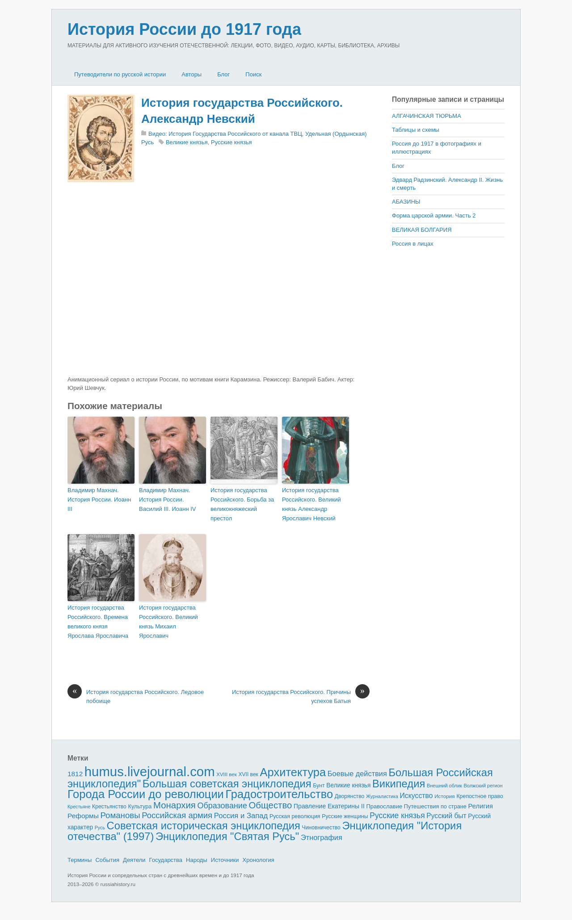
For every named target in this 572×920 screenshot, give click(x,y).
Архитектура (293, 772)
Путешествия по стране (435, 806)
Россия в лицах (412, 243)
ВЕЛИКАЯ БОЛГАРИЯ (422, 229)
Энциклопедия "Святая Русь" (227, 836)
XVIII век (226, 774)
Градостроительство (279, 794)
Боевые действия (357, 773)
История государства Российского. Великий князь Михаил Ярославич (168, 621)
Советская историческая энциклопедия (203, 826)
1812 (75, 774)
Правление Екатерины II (329, 806)
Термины (79, 860)
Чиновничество (321, 827)
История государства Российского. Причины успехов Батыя (301, 696)
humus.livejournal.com (149, 771)
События (107, 860)
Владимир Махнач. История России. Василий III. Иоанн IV (167, 499)
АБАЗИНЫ (406, 201)
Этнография (321, 837)
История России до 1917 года (184, 29)
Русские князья (231, 142)
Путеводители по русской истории (120, 74)
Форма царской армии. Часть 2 (434, 215)
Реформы (83, 816)
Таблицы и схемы (415, 129)
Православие (384, 806)
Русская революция (294, 816)
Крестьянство (109, 806)
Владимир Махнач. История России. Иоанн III (99, 499)
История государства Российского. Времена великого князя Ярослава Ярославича (97, 621)
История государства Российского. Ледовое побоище (135, 696)
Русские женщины (345, 816)
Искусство (416, 795)
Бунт (318, 785)
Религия (480, 806)
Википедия (398, 784)
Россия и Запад (241, 815)
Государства (165, 860)
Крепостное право (479, 796)
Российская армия (177, 815)
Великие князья (187, 142)
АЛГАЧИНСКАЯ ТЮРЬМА (426, 116)
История (444, 796)
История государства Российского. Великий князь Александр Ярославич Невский (311, 504)
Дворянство (350, 796)
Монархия (174, 805)
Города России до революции (145, 794)
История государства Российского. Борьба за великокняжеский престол (242, 504)
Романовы (120, 815)
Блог (223, 74)
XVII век (248, 774)
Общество (270, 805)
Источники (225, 860)
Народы (196, 860)
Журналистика (382, 796)
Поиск (253, 74)
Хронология (258, 860)
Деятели (134, 860)
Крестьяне (78, 806)
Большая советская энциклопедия (227, 784)
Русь (100, 827)
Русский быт (446, 816)
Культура (139, 806)
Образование (222, 805)
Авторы (191, 74)
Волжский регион (483, 785)
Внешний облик (444, 785)
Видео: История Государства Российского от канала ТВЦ (225, 133)
